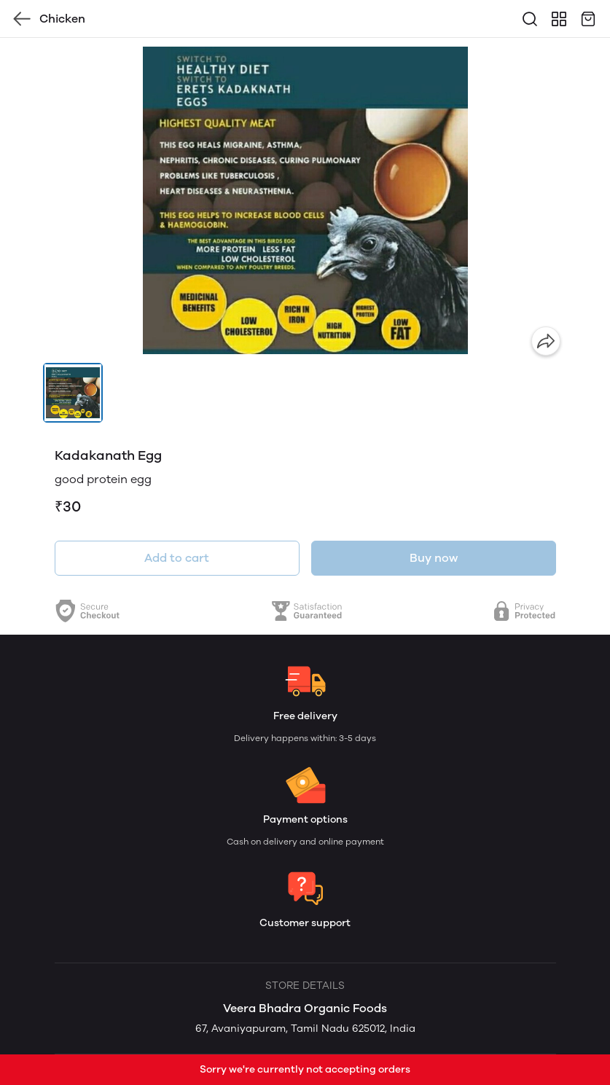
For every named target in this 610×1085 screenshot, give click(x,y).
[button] (73, 393)
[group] (305, 200)
